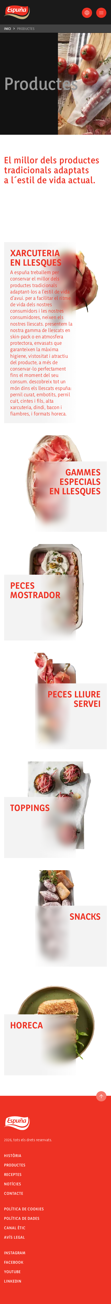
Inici (7, 28)
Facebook (14, 1262)
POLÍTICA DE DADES (22, 1218)
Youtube (12, 1271)
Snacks (85, 916)
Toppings (30, 807)
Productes (26, 28)
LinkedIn (12, 1281)
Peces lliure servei (74, 699)
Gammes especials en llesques (75, 481)
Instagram (15, 1252)
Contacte (13, 1193)
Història (12, 1155)
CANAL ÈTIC (15, 1227)
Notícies (12, 1184)
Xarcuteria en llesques (36, 258)
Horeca (26, 1025)
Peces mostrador (35, 590)
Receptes (13, 1174)
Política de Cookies (24, 1209)
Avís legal (14, 1237)
